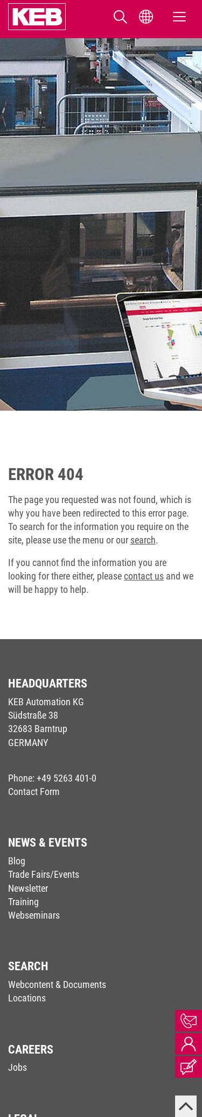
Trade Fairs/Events (43, 874)
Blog (16, 861)
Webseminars (34, 915)
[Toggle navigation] (179, 17)
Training (23, 901)
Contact (188, 1021)
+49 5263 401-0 (66, 778)
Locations (27, 998)
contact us (144, 576)
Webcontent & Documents (57, 984)
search (143, 540)
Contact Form (34, 791)
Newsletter (28, 888)
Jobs (17, 1067)
